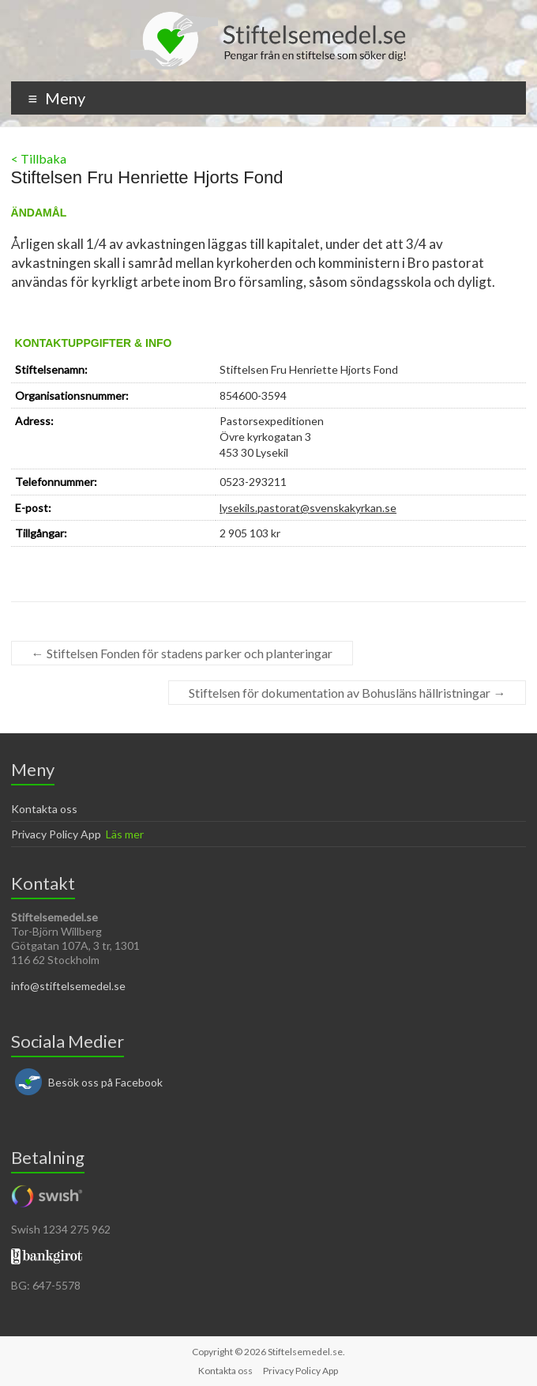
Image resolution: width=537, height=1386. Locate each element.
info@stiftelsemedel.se (68, 985)
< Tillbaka (38, 158)
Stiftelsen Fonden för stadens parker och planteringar (182, 653)
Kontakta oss (44, 808)
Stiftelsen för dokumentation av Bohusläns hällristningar (347, 692)
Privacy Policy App (56, 834)
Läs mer (125, 834)
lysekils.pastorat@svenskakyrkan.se (308, 507)
